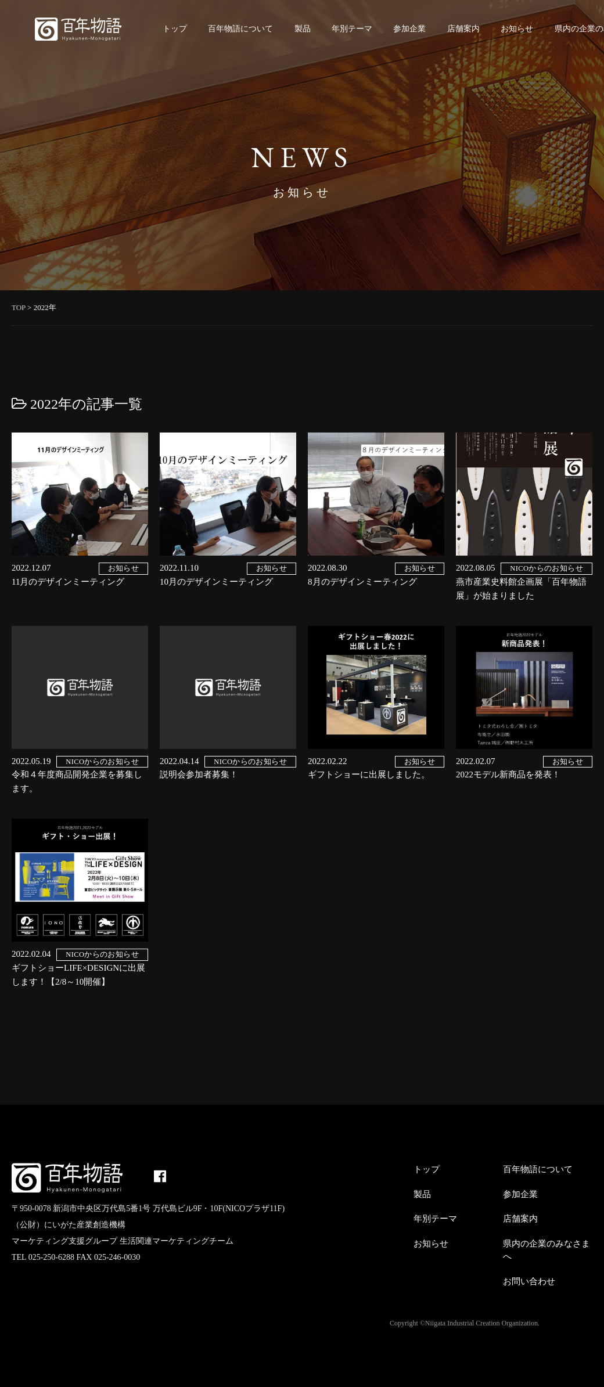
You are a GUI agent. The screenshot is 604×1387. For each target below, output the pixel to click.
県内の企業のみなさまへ (546, 1250)
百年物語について (240, 28)
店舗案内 (463, 28)
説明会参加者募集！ (199, 774)
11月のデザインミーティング (68, 581)
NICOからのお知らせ (546, 568)
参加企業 (409, 28)
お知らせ (517, 28)
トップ (175, 28)
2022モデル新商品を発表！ (508, 774)
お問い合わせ (529, 1281)
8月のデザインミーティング (362, 581)
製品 (302, 28)
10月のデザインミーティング (216, 581)
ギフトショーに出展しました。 (369, 774)
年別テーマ (352, 28)
